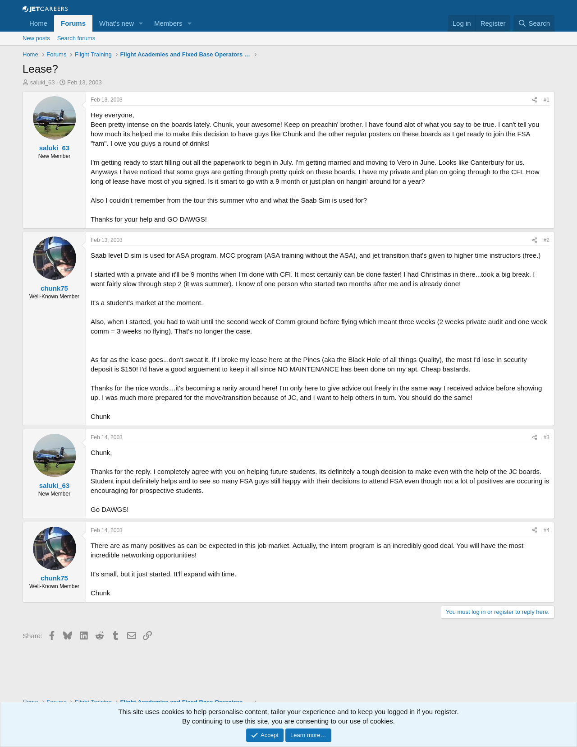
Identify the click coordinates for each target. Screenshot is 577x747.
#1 (547, 100)
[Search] (533, 23)
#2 (547, 240)
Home (38, 23)
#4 (547, 530)
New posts (36, 38)
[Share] (534, 100)
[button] (141, 23)
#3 (547, 437)
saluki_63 (42, 82)
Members (168, 23)
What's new (116, 23)
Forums (73, 23)
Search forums (76, 38)
